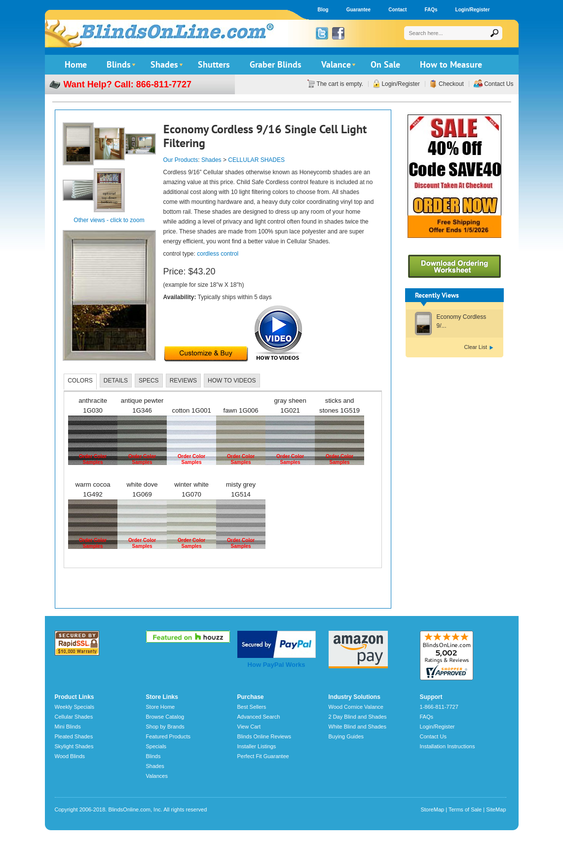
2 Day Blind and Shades (358, 717)
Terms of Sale (465, 809)
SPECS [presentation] (149, 380)
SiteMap (496, 809)
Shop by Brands (165, 727)
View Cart (249, 727)
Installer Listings (256, 746)
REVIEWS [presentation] (183, 380)
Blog (323, 9)
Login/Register (472, 9)
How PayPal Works (276, 664)
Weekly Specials (75, 707)
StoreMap (432, 809)
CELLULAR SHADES (256, 159)
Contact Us (498, 83)
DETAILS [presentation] (116, 380)
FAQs (430, 9)
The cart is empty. (339, 83)
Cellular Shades (74, 717)
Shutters (214, 64)
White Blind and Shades (357, 727)
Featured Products (168, 736)
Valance (336, 64)
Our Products (180, 159)
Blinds (119, 64)
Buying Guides (346, 736)
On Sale (385, 64)
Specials (156, 746)
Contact (397, 9)
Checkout (450, 83)
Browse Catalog (165, 717)
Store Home (160, 707)
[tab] (80, 381)
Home (76, 64)
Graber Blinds (275, 64)
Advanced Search (258, 717)
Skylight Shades (74, 746)
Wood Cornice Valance (356, 707)
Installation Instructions (447, 746)
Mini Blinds (68, 727)
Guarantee (358, 9)
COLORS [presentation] (80, 380)
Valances (157, 776)
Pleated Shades (74, 736)
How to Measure (451, 64)
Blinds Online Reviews (264, 736)
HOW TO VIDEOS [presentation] (232, 380)
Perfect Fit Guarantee (263, 756)
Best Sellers (251, 707)
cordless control (217, 253)
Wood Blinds (70, 756)
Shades (164, 64)
